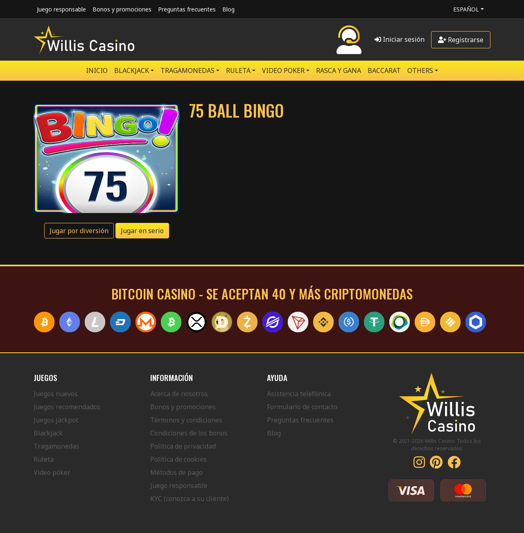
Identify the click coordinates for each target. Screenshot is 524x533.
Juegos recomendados (67, 406)
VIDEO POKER (283, 70)
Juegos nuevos (56, 393)
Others (420, 70)
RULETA (238, 70)
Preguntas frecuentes (187, 9)
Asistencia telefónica (299, 393)
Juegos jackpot (56, 419)
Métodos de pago (176, 472)
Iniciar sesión (400, 39)
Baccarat (384, 70)
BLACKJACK (131, 70)
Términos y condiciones (186, 419)
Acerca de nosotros (179, 393)
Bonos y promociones (122, 9)
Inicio (97, 70)
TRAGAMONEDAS (187, 70)
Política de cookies (178, 459)
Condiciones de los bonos (189, 433)
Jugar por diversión (79, 230)
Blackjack (48, 433)
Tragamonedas (56, 446)
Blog (228, 9)
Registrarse (460, 39)
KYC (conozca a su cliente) (189, 498)
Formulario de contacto (302, 406)
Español (466, 9)
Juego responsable (61, 9)
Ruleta (44, 459)
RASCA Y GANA (338, 70)
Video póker (52, 472)
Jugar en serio (142, 230)
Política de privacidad (183, 446)
